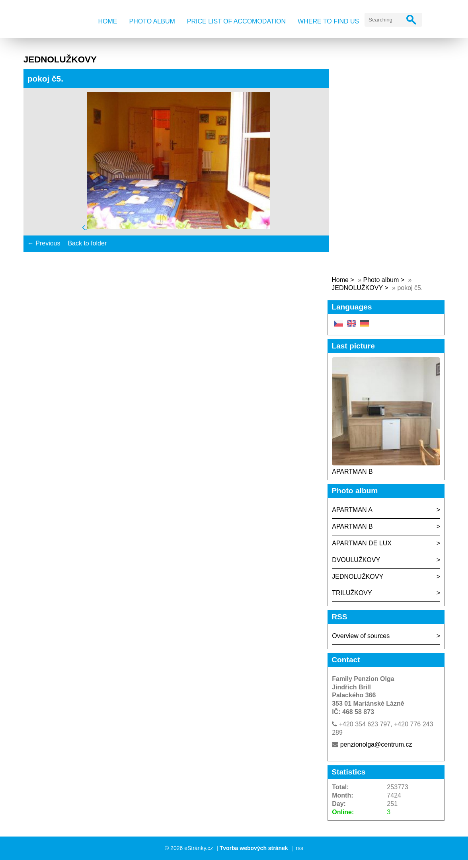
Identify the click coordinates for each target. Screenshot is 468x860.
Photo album (152, 21)
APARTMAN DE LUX (362, 543)
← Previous (43, 243)
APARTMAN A (352, 509)
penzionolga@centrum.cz (376, 744)
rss (299, 848)
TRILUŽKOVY (352, 593)
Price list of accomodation (236, 21)
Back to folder (87, 243)
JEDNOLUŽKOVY (357, 287)
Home (107, 21)
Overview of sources (361, 635)
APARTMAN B (352, 471)
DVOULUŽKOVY (356, 559)
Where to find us (328, 21)
